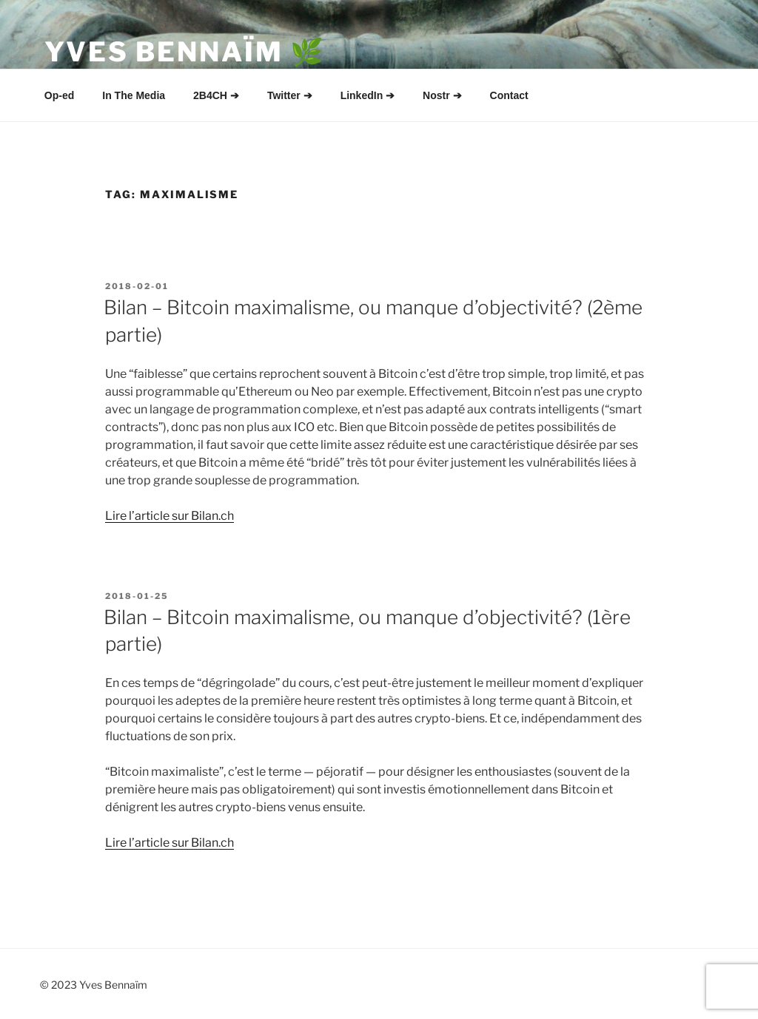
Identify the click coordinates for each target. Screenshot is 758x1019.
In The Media (133, 95)
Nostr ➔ (442, 95)
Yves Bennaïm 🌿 (185, 51)
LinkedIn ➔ (368, 95)
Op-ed (59, 95)
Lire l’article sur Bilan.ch (169, 516)
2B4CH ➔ (216, 95)
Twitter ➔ (289, 95)
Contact (509, 95)
